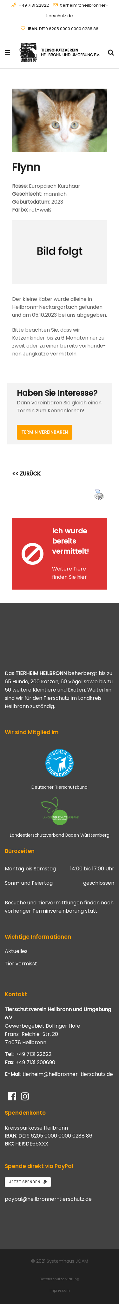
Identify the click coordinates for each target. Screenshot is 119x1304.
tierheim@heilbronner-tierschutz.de (68, 1074)
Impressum (60, 1290)
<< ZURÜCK (26, 473)
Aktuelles (16, 951)
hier (82, 577)
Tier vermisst (21, 963)
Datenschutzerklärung (59, 1278)
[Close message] (103, 522)
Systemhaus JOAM (67, 1261)
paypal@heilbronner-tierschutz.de (48, 1199)
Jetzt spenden (28, 1182)
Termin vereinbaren (44, 432)
